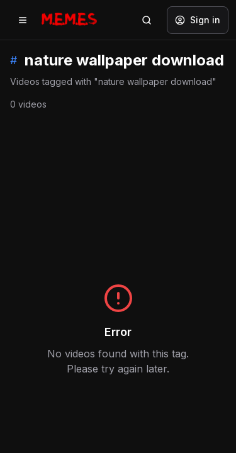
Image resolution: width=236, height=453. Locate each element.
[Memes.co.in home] (69, 20)
